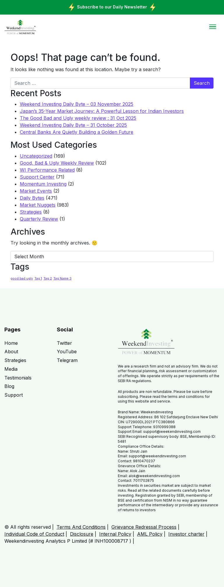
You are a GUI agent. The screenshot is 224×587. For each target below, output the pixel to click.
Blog (9, 386)
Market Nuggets (37, 205)
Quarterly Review (39, 219)
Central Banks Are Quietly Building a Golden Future (76, 132)
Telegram (67, 360)
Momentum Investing (43, 184)
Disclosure (81, 534)
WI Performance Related (47, 170)
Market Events (36, 191)
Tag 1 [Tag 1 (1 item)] (38, 278)
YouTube (67, 351)
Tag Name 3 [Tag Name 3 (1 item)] (62, 278)
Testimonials (18, 378)
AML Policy (149, 534)
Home (11, 343)
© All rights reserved (27, 527)
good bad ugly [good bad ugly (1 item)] (21, 278)
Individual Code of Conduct (34, 534)
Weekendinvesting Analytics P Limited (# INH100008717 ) (67, 541)
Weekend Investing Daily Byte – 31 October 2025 (73, 125)
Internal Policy (115, 534)
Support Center (37, 177)
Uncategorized (36, 156)
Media (11, 369)
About (11, 351)
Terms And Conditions (81, 527)
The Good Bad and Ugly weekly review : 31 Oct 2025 (78, 118)
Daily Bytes (32, 198)
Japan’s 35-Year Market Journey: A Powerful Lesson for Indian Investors (102, 111)
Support (13, 395)
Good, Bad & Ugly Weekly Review (57, 163)
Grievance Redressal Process (143, 527)
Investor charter (186, 534)
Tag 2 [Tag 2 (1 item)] (47, 278)
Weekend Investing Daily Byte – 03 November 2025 (76, 104)
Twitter (64, 343)
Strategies (31, 212)
